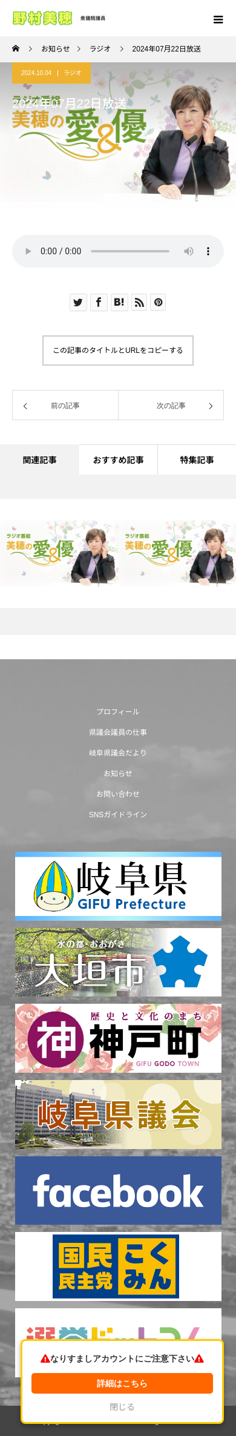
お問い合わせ (118, 794)
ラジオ (73, 73)
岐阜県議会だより (118, 753)
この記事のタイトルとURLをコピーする (118, 350)
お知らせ (118, 773)
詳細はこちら (122, 1383)
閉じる (122, 1407)
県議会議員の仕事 (118, 732)
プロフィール (118, 712)
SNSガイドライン (118, 815)
